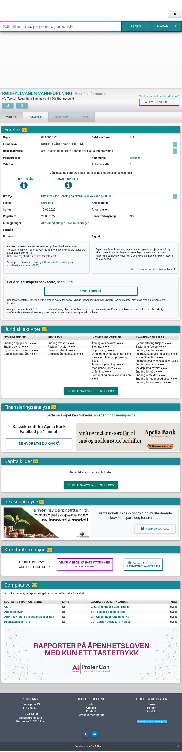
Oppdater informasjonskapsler (151, 723)
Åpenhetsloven (13, 613)
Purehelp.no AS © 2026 (88, 747)
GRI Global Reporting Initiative (110, 618)
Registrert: (10, 216)
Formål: (8, 230)
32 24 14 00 (30, 715)
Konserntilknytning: (104, 216)
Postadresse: (11, 158)
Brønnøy (135, 158)
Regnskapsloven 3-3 (17, 623)
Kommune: (99, 158)
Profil (84, 116)
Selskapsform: (101, 137)
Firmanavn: (10, 144)
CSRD (7, 608)
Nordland (47, 203)
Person (151, 709)
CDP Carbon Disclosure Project (110, 623)
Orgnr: (7, 137)
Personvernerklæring (91, 716)
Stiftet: (7, 209)
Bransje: (8, 196)
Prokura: (8, 236)
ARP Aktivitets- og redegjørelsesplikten (29, 618)
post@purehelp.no (30, 719)
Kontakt (91, 712)
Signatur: (97, 236)
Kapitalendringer (78, 223)
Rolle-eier (35, 116)
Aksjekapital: (100, 203)
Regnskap (61, 116)
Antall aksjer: (100, 209)
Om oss (91, 709)
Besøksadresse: (13, 151)
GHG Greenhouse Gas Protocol (110, 608)
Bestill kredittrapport (142, 566)
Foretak (11, 116)
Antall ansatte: (101, 164)
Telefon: (8, 164)
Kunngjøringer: (12, 223)
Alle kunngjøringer (53, 223)
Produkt (152, 712)
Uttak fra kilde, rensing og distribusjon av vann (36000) (76, 196)
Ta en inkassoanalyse (154, 530)
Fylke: (7, 203)
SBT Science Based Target (108, 613)
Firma (151, 705)
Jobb (91, 705)
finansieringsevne (121, 416)
